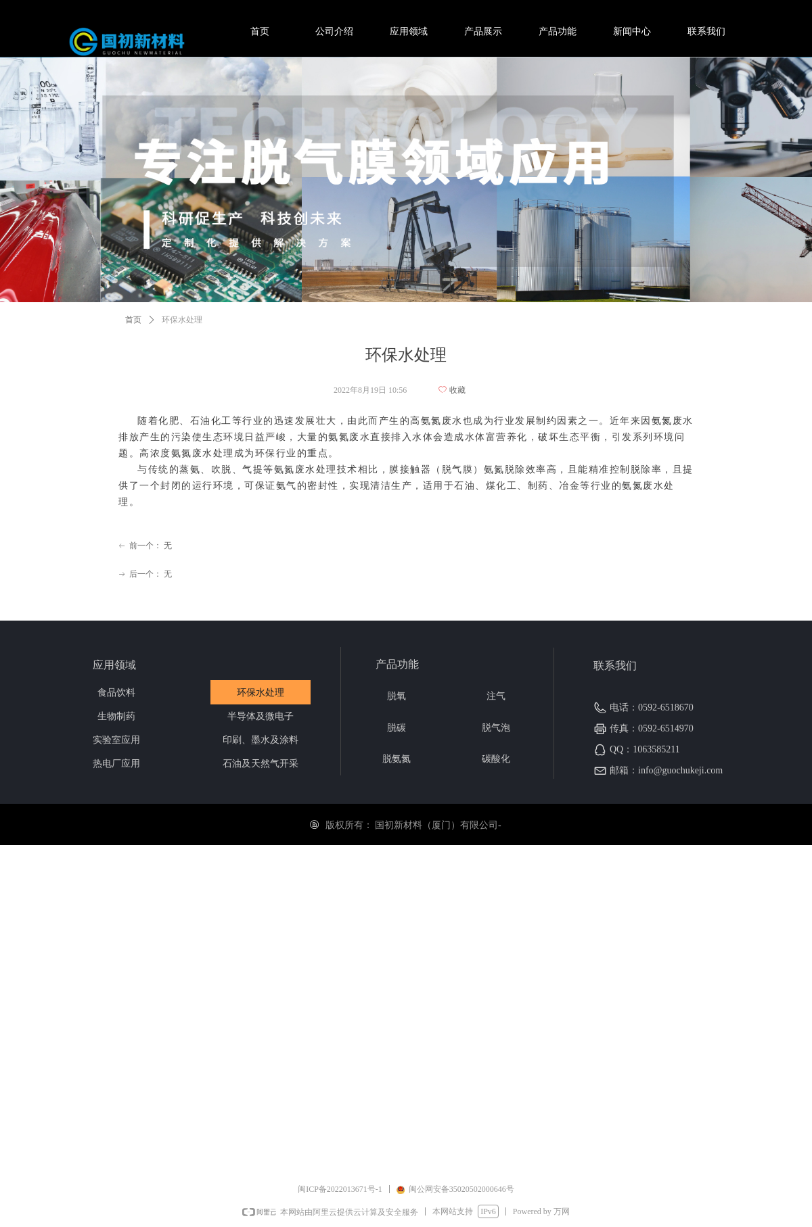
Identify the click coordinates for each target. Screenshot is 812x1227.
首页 (133, 319)
